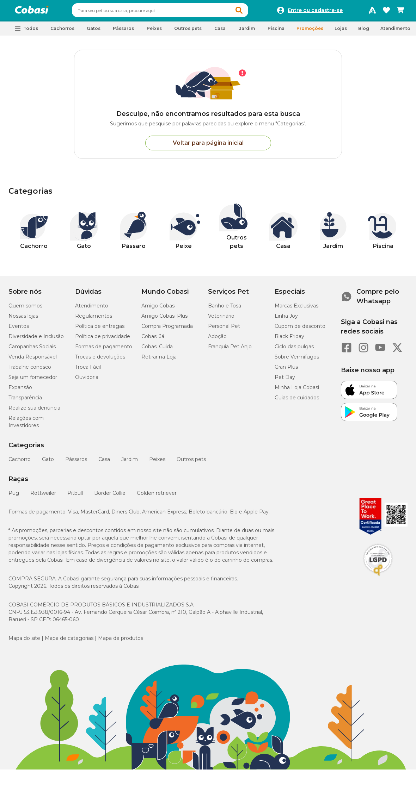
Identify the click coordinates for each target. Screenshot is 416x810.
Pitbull (75, 496)
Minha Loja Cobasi (297, 390)
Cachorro (19, 462)
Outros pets (191, 462)
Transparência (25, 401)
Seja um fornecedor (32, 380)
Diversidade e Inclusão (36, 339)
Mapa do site (24, 641)
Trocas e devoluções (100, 360)
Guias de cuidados (297, 401)
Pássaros (76, 462)
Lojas (341, 31)
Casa (104, 462)
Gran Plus (286, 370)
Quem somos (25, 309)
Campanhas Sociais (32, 350)
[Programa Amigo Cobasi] (372, 12)
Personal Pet (224, 329)
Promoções (309, 31)
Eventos (18, 329)
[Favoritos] (386, 12)
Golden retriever (157, 496)
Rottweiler (43, 496)
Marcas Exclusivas (296, 309)
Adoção (217, 339)
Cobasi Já (152, 339)
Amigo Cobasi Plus (164, 319)
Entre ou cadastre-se (315, 12)
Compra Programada (167, 329)
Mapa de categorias (69, 641)
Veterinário (221, 319)
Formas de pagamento (103, 350)
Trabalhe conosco (29, 370)
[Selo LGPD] (378, 579)
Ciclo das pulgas (294, 350)
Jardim (129, 462)
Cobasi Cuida (157, 350)
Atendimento (395, 31)
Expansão (20, 390)
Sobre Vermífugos (297, 360)
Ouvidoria (86, 380)
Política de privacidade (102, 339)
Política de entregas (99, 329)
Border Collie (110, 496)
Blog (363, 31)
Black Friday (289, 339)
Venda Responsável (32, 360)
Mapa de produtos (120, 641)
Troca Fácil (88, 370)
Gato (48, 462)
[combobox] (173, 12)
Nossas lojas (23, 319)
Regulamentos (93, 319)
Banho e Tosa (224, 309)
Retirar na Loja (159, 360)
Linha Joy (286, 319)
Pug (13, 496)
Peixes (157, 462)
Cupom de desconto (300, 329)
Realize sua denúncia (34, 411)
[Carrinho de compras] (400, 12)
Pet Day (285, 380)
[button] (252, 12)
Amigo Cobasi (158, 309)
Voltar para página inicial (208, 146)
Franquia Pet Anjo (230, 350)
